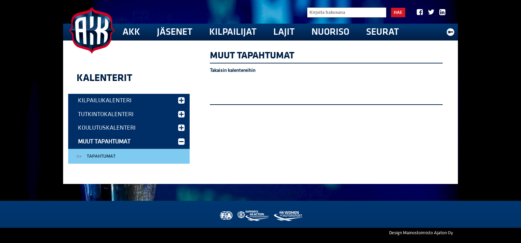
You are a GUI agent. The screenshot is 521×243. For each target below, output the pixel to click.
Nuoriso (330, 32)
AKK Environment (253, 216)
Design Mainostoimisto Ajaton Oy (421, 233)
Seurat (382, 32)
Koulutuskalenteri (131, 128)
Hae (398, 12)
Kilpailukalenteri (131, 100)
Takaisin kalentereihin (232, 70)
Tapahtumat (101, 156)
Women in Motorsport (288, 216)
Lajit (284, 32)
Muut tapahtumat (131, 141)
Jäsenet (174, 32)
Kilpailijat (232, 32)
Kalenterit (104, 78)
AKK (131, 32)
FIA (225, 216)
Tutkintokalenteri (131, 114)
